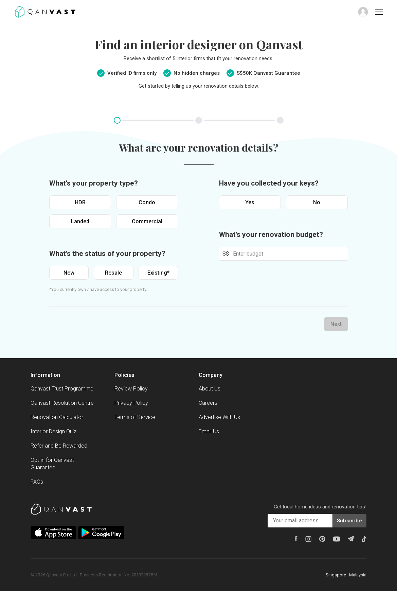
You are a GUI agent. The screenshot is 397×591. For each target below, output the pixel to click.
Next (336, 324)
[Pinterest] (322, 539)
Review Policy (131, 388)
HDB (80, 202)
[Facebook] (296, 538)
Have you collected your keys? (269, 183)
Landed (80, 221)
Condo (147, 202)
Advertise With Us (219, 417)
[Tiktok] (364, 539)
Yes (249, 202)
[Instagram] (308, 539)
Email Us (209, 431)
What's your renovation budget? (271, 234)
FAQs (37, 482)
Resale (113, 273)
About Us (209, 388)
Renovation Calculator (57, 417)
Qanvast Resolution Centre (62, 403)
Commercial (147, 221)
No (316, 202)
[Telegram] (351, 538)
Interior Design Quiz (53, 431)
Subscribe (349, 521)
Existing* (158, 273)
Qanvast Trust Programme (62, 388)
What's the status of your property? (107, 253)
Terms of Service (134, 417)
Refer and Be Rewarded (59, 445)
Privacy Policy (131, 403)
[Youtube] (336, 539)
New (69, 273)
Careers (208, 403)
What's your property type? (93, 183)
